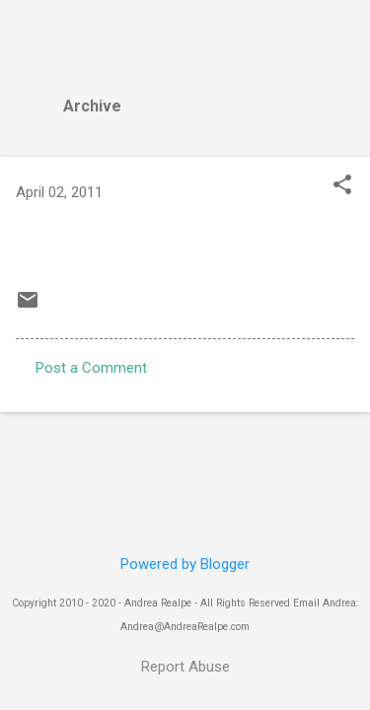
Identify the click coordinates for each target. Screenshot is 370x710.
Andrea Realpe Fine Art (179, 47)
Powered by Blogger (185, 564)
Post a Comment (91, 368)
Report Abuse (185, 666)
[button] (342, 186)
